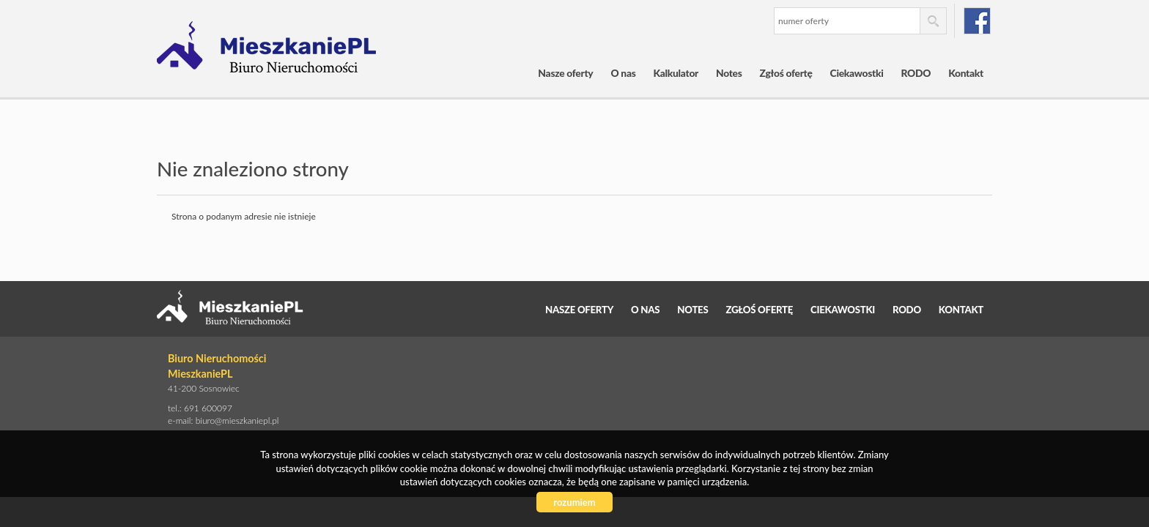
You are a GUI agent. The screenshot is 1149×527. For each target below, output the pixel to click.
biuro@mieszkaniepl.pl (237, 420)
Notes (729, 73)
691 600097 (208, 408)
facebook (977, 20)
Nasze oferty (565, 73)
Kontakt (965, 73)
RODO (916, 73)
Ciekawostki (857, 73)
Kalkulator (676, 73)
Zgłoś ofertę (786, 73)
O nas (622, 73)
